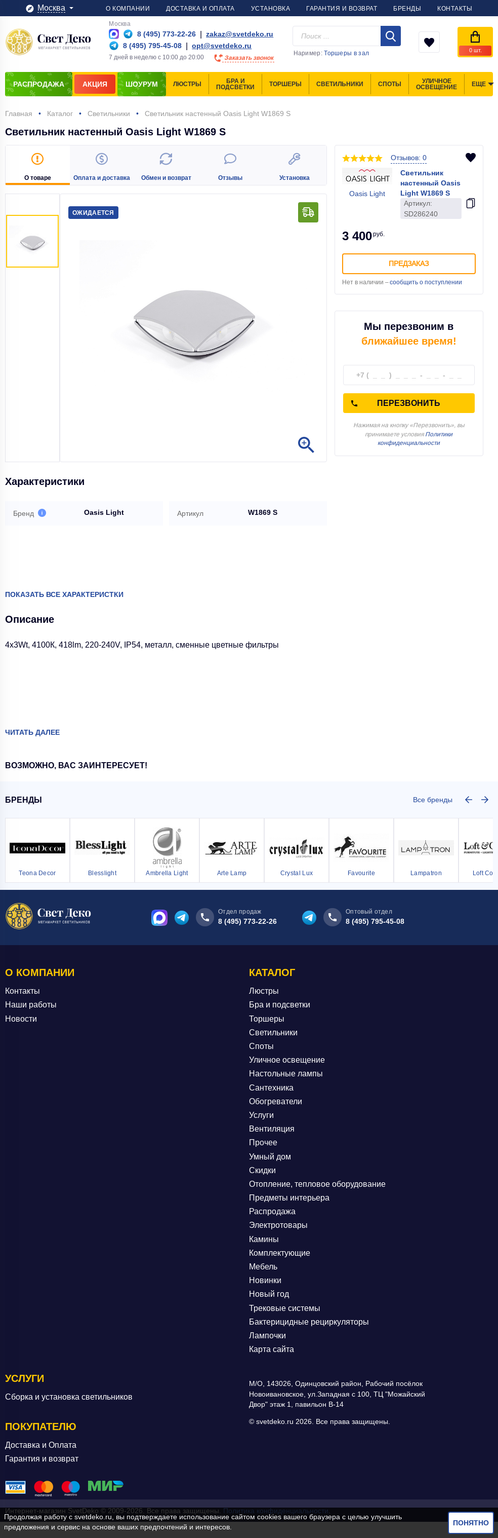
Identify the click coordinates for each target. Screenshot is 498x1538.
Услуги (261, 1115)
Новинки (265, 1280)
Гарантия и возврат (41, 1458)
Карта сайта (271, 1349)
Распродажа (272, 1211)
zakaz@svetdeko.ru (239, 34)
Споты (261, 1046)
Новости (21, 1019)
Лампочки (267, 1335)
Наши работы (31, 1004)
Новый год (269, 1294)
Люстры (264, 991)
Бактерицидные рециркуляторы (309, 1322)
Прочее (263, 1142)
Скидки (262, 1170)
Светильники (273, 1032)
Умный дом (270, 1156)
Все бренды (432, 800)
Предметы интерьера (289, 1197)
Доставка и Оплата (40, 1444)
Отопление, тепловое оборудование (317, 1184)
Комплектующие (279, 1253)
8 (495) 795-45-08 (375, 921)
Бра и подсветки (279, 1004)
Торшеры (266, 1019)
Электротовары (278, 1225)
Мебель (263, 1266)
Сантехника (271, 1087)
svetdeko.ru (93, 1517)
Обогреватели (275, 1101)
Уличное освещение (287, 1060)
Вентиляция (272, 1128)
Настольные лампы (286, 1073)
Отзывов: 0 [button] (409, 158)
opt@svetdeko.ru (222, 46)
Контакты (22, 991)
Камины (264, 1239)
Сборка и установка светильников (69, 1397)
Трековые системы (284, 1308)
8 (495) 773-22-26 (247, 921)
